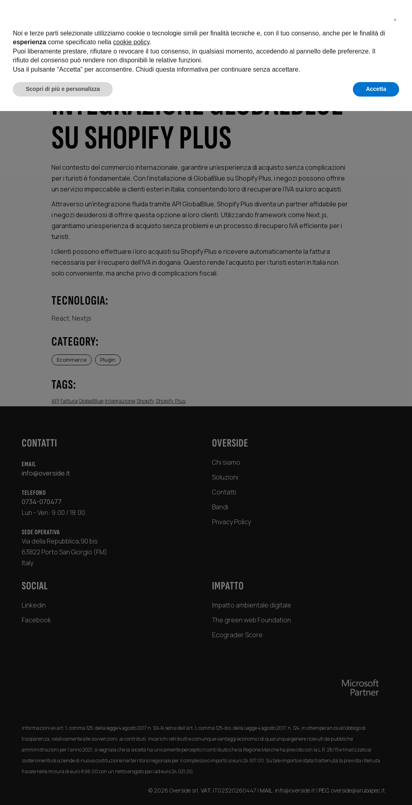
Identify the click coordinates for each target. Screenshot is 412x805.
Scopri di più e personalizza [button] (63, 783)
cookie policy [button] (131, 736)
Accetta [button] (376, 783)
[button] (395, 713)
